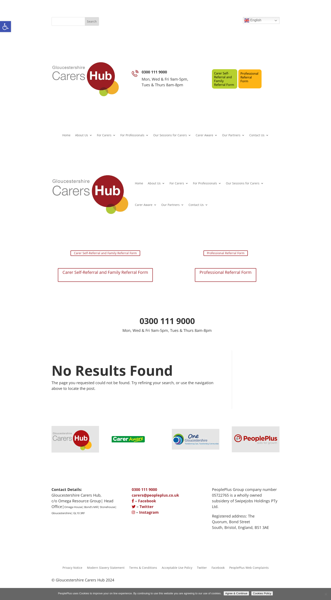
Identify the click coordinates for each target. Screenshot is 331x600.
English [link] (252, 20)
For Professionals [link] (132, 135)
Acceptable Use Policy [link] (177, 567)
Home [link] (66, 135)
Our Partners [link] (231, 135)
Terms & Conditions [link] (143, 567)
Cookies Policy (262, 593)
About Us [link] (81, 135)
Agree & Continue (236, 593)
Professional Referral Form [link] (249, 77)
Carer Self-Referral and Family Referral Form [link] (224, 79)
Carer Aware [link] (204, 135)
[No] (326, 594)
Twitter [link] (146, 506)
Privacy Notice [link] (72, 567)
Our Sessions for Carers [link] (170, 135)
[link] (5, 26)
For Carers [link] (104, 135)
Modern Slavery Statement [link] (106, 567)
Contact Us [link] (257, 135)
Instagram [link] (149, 512)
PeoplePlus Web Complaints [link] (249, 567)
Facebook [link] (147, 500)
